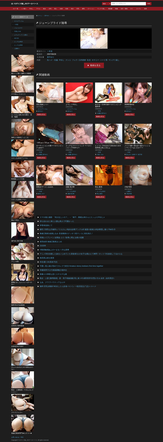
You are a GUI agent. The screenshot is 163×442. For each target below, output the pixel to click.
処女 (44, 8)
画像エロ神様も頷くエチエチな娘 (53, 274)
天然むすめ (17, 31)
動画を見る (95, 65)
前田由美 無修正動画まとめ (51, 242)
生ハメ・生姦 (52, 60)
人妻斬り (129, 191)
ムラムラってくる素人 (21, 35)
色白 (72, 8)
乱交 (89, 60)
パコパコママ (18, 28)
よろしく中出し (72, 104)
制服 (116, 8)
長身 (66, 8)
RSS (22, 437)
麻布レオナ (41, 193)
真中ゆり (46, 15)
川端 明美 (128, 187)
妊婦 (61, 8)
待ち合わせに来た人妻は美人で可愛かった (57, 221)
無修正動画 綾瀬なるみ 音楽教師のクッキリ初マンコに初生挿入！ (66, 233)
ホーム (40, 15)
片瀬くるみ (100, 154)
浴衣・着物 (124, 8)
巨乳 (78, 8)
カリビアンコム (42, 109)
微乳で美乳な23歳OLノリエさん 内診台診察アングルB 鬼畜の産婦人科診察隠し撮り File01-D (77, 229)
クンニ (68, 60)
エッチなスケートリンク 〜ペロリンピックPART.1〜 (79, 147)
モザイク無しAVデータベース (26, 4)
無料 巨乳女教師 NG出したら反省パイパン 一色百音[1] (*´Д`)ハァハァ (68, 286)
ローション (91, 8)
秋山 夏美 (98, 187)
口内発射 (82, 60)
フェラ (75, 60)
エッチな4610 (71, 191)
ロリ (131, 8)
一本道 (49, 51)
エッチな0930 (18, 45)
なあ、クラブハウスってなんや (52, 282)
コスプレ (138, 8)
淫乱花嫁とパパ (42, 104)
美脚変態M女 (129, 104)
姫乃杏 (140, 154)
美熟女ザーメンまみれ (44, 187)
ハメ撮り (23, 8)
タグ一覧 (15, 8)
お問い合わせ (15, 437)
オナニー (95, 60)
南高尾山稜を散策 (47, 258)
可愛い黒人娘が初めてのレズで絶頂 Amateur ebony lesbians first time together (71, 266)
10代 (50, 8)
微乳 (83, 8)
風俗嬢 (110, 8)
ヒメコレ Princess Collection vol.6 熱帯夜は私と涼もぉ (108, 147)
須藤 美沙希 (70, 187)
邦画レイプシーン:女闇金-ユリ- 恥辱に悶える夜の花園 (62, 238)
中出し (31, 8)
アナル (38, 8)
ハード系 (103, 60)
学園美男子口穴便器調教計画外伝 (53, 270)
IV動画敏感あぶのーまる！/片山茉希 (54, 250)
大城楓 (99, 113)
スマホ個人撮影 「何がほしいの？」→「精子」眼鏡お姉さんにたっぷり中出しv (72, 217)
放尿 (145, 8)
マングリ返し (101, 8)
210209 (43, 246)
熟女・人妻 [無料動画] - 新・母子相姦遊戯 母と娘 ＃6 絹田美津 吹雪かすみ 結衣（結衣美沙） (77, 278)
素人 (55, 8)
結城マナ (135, 154)
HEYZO (16, 38)
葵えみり (129, 154)
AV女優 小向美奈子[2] (48, 262)
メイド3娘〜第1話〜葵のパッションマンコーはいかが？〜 (137, 147)
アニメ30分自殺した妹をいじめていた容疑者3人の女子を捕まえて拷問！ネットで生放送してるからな (81, 254)
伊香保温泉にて (46, 225)
